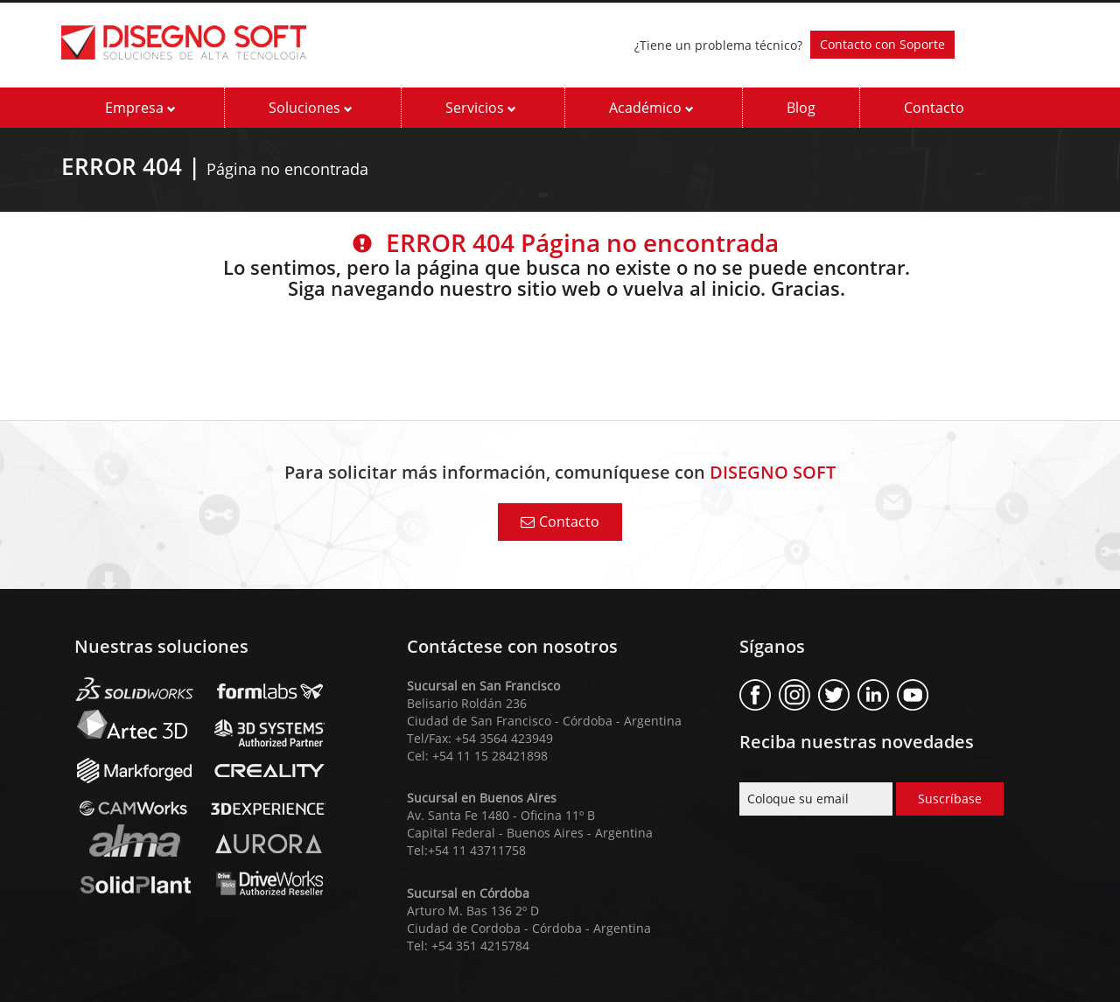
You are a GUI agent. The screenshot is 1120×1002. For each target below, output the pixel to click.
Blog (801, 107)
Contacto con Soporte (882, 44)
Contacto (934, 107)
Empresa (140, 107)
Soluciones (311, 107)
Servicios (480, 107)
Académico (651, 107)
